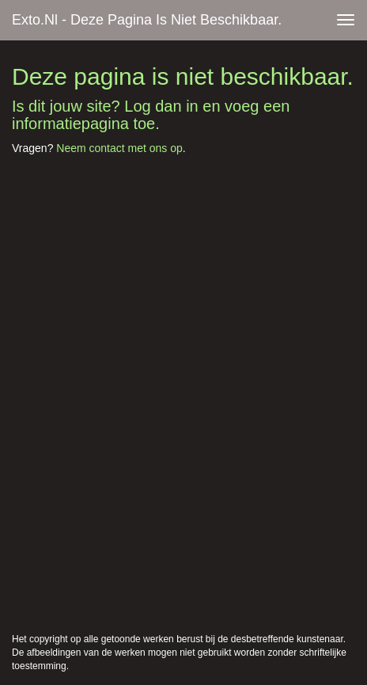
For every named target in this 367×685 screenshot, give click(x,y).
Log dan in (161, 106)
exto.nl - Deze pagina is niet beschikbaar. (147, 20)
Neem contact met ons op (119, 148)
